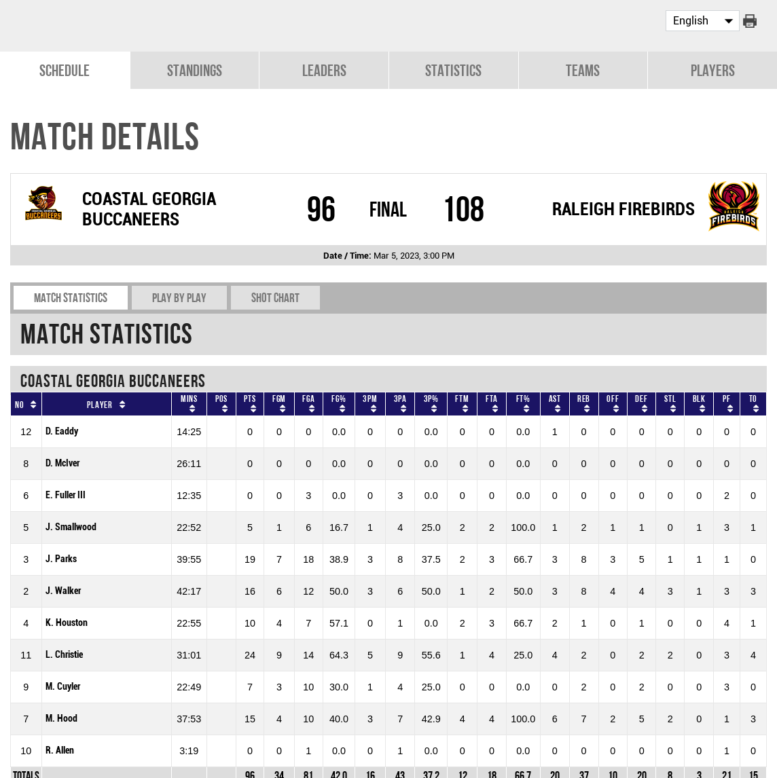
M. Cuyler (63, 685)
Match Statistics (70, 296)
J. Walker (63, 589)
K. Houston (67, 621)
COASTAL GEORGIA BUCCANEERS (149, 207)
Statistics (453, 69)
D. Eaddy (62, 430)
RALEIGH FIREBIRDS (623, 208)
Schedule (64, 69)
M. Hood (61, 717)
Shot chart (275, 296)
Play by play (179, 296)
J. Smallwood (71, 526)
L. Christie (64, 653)
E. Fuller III (66, 494)
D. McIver (62, 462)
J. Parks (61, 557)
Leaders (324, 69)
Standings (194, 69)
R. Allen (60, 749)
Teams (583, 69)
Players (713, 69)
